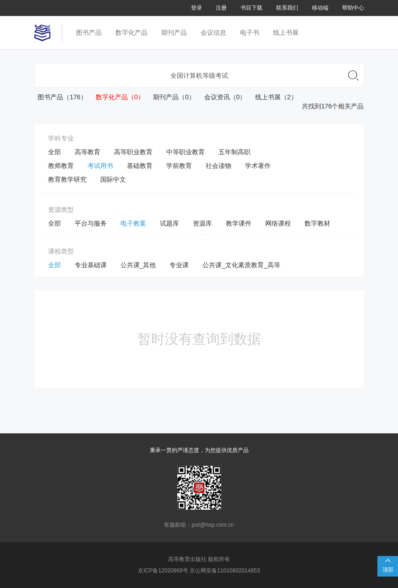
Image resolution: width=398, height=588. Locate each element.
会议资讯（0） (221, 97)
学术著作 (258, 165)
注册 (221, 8)
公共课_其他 (138, 265)
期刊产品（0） (170, 97)
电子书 (249, 32)
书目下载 (251, 8)
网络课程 (278, 223)
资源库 (202, 223)
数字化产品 (131, 32)
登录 (196, 8)
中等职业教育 (185, 152)
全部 (54, 152)
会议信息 (213, 32)
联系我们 (287, 8)
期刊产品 (174, 32)
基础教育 (140, 165)
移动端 (320, 8)
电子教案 (133, 223)
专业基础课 (91, 265)
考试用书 (100, 165)
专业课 (179, 265)
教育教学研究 (67, 179)
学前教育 (179, 165)
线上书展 (286, 32)
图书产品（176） (60, 97)
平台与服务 (91, 223)
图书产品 (89, 32)
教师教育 (61, 165)
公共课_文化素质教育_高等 (241, 265)
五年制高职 (234, 152)
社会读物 (218, 165)
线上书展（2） (272, 97)
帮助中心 (353, 8)
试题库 (169, 223)
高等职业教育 (133, 152)
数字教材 (317, 223)
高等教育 (87, 152)
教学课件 (238, 223)
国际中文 (113, 179)
